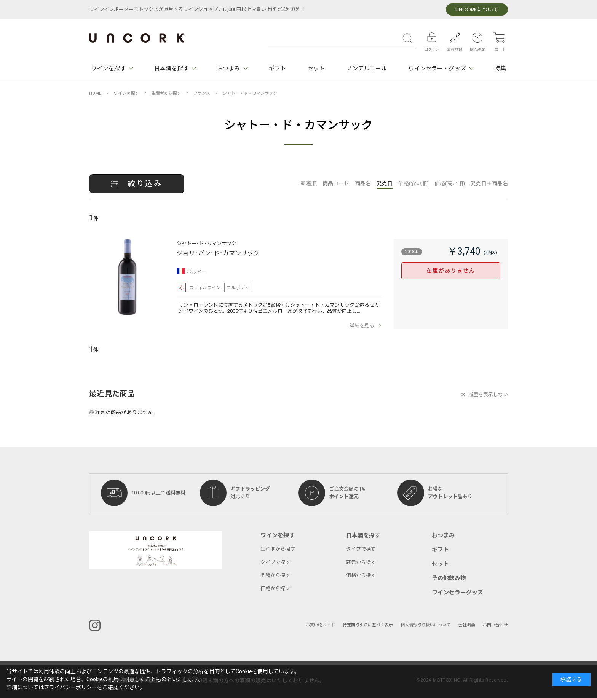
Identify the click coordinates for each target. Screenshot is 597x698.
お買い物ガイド (320, 625)
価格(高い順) (449, 184)
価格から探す (275, 588)
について (476, 10)
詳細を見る (362, 325)
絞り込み (145, 183)
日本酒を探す (171, 68)
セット (316, 68)
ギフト (277, 68)
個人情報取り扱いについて (426, 625)
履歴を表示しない (488, 394)
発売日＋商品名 (489, 184)
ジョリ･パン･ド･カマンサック (218, 253)
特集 (500, 68)
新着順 (309, 184)
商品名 (363, 184)
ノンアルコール (366, 68)
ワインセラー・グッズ (437, 68)
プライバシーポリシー (70, 688)
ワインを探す (108, 68)
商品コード (335, 184)
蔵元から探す (361, 562)
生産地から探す (277, 549)
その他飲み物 (449, 578)
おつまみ (228, 68)
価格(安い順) (413, 184)
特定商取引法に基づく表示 (368, 625)
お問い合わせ (495, 625)
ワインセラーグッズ (457, 592)
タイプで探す (275, 562)
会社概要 (466, 625)
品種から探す (275, 575)
